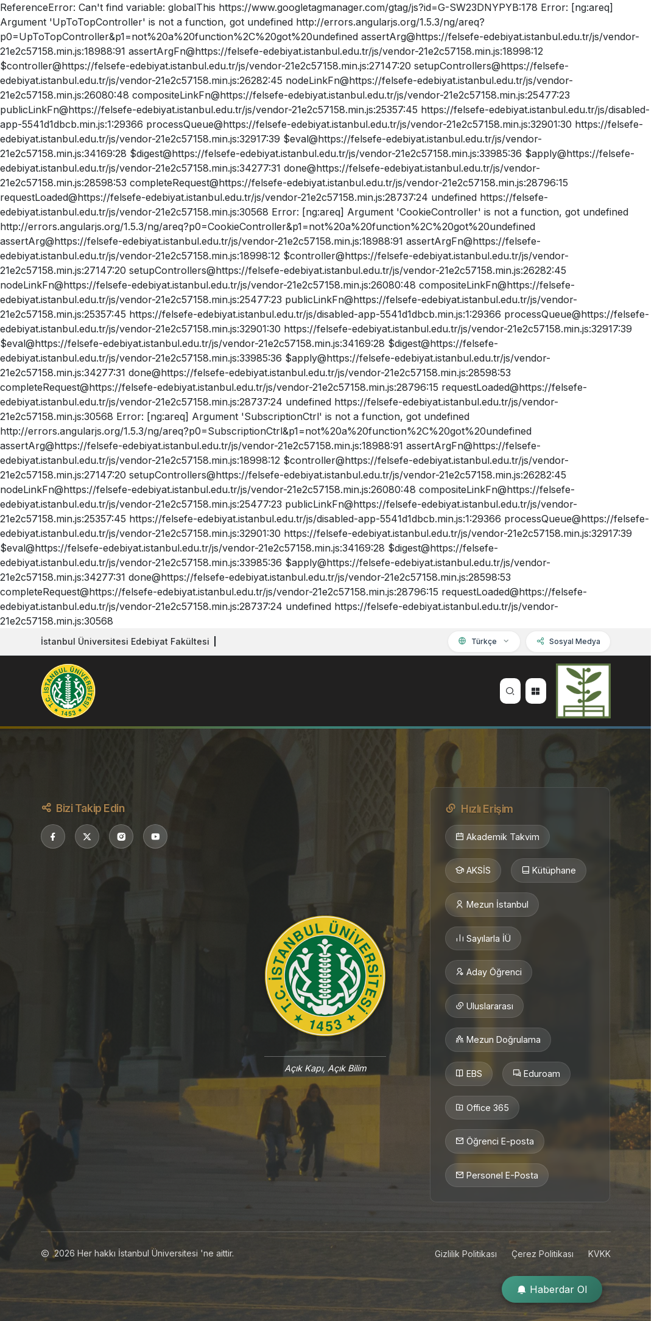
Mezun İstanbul (492, 904)
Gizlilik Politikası (466, 1254)
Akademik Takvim (497, 837)
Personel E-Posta (496, 1175)
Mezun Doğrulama (498, 1039)
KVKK (599, 1254)
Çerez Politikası (542, 1254)
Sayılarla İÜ (483, 938)
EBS (468, 1074)
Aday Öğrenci (488, 972)
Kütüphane (548, 870)
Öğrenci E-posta (494, 1141)
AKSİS (473, 870)
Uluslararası (484, 1006)
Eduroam (536, 1074)
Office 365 (482, 1108)
